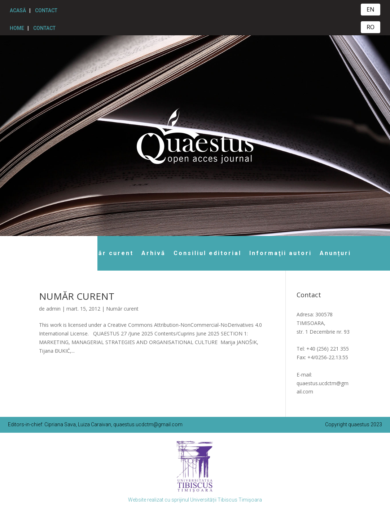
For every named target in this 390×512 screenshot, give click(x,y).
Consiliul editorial (207, 253)
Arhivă (153, 253)
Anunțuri (335, 253)
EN (370, 9)
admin (53, 308)
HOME (17, 28)
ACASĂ (18, 10)
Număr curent (108, 253)
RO (370, 27)
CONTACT (46, 10)
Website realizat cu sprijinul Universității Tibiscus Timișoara (195, 500)
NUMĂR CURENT (76, 296)
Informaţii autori (280, 253)
